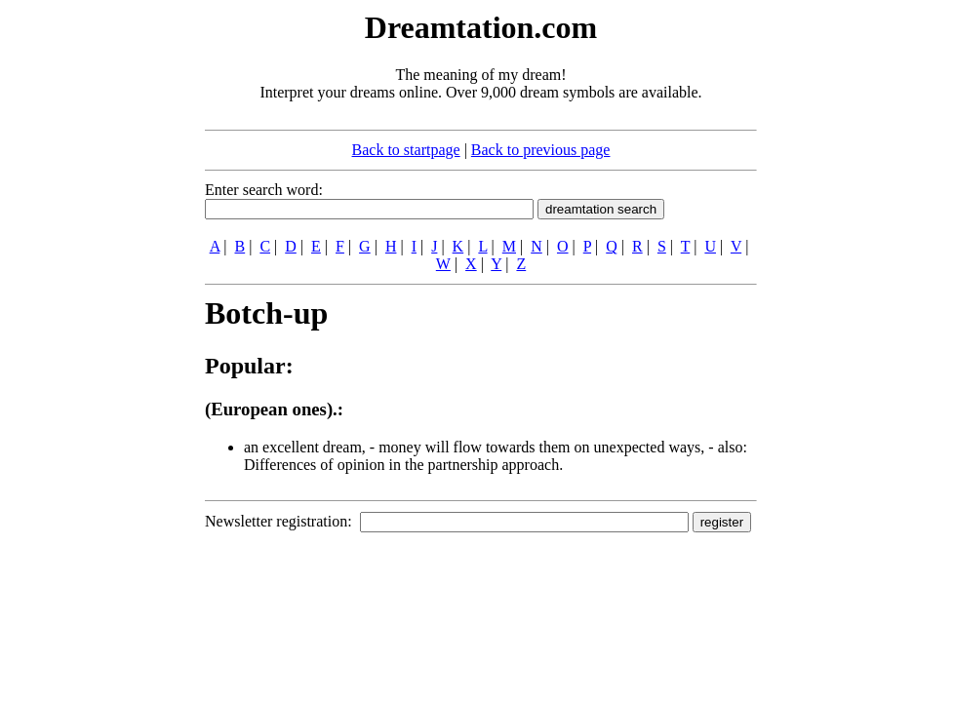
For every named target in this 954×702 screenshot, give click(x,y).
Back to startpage (406, 149)
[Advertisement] (86, 300)
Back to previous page (541, 149)
